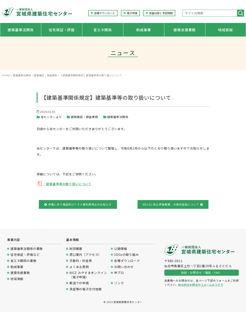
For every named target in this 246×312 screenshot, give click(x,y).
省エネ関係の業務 (23, 261)
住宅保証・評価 (61, 29)
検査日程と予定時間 (161, 13)
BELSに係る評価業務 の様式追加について (173, 204)
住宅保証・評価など (25, 255)
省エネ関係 (102, 29)
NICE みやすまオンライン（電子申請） (88, 275)
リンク (119, 283)
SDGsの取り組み (126, 255)
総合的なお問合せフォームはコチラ (200, 284)
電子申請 (132, 13)
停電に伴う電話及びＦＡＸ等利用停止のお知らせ (78, 204)
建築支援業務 (185, 29)
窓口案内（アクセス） (85, 255)
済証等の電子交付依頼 (85, 289)
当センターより (51, 117)
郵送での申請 (79, 283)
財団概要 (75, 249)
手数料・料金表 (80, 261)
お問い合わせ (124, 267)
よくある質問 (79, 267)
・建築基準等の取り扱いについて (67, 184)
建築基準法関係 (20, 29)
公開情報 (120, 249)
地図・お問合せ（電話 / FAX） (201, 272)
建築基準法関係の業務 (26, 249)
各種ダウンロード (104, 13)
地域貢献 (225, 29)
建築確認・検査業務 (84, 117)
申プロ (119, 273)
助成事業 (143, 29)
